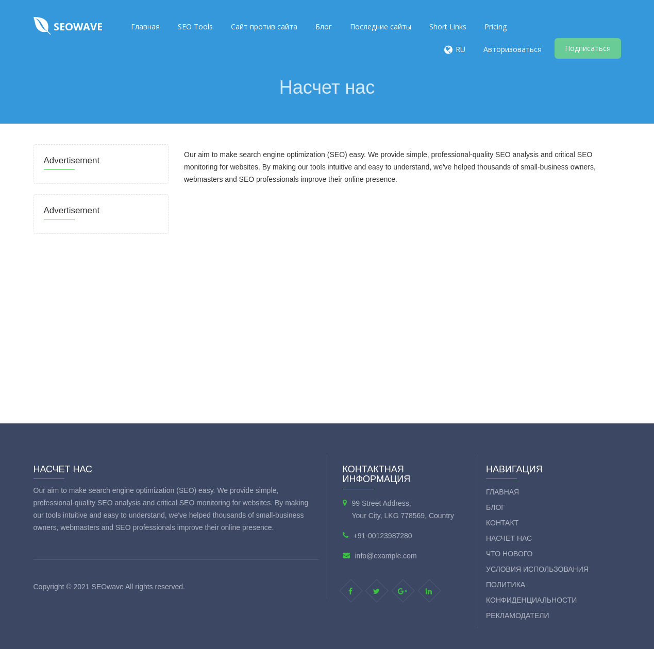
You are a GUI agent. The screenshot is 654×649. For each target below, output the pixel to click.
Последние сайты (380, 26)
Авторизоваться (512, 49)
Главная (145, 26)
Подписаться (588, 48)
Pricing (495, 26)
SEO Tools (195, 26)
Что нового (509, 554)
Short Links (447, 26)
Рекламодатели (517, 615)
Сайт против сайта (264, 26)
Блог (323, 26)
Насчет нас (509, 538)
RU (460, 49)
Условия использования (537, 569)
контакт (502, 523)
